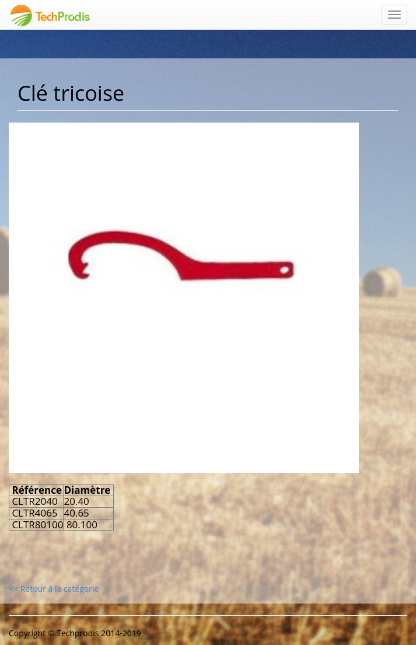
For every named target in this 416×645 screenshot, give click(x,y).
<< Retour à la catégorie (54, 588)
